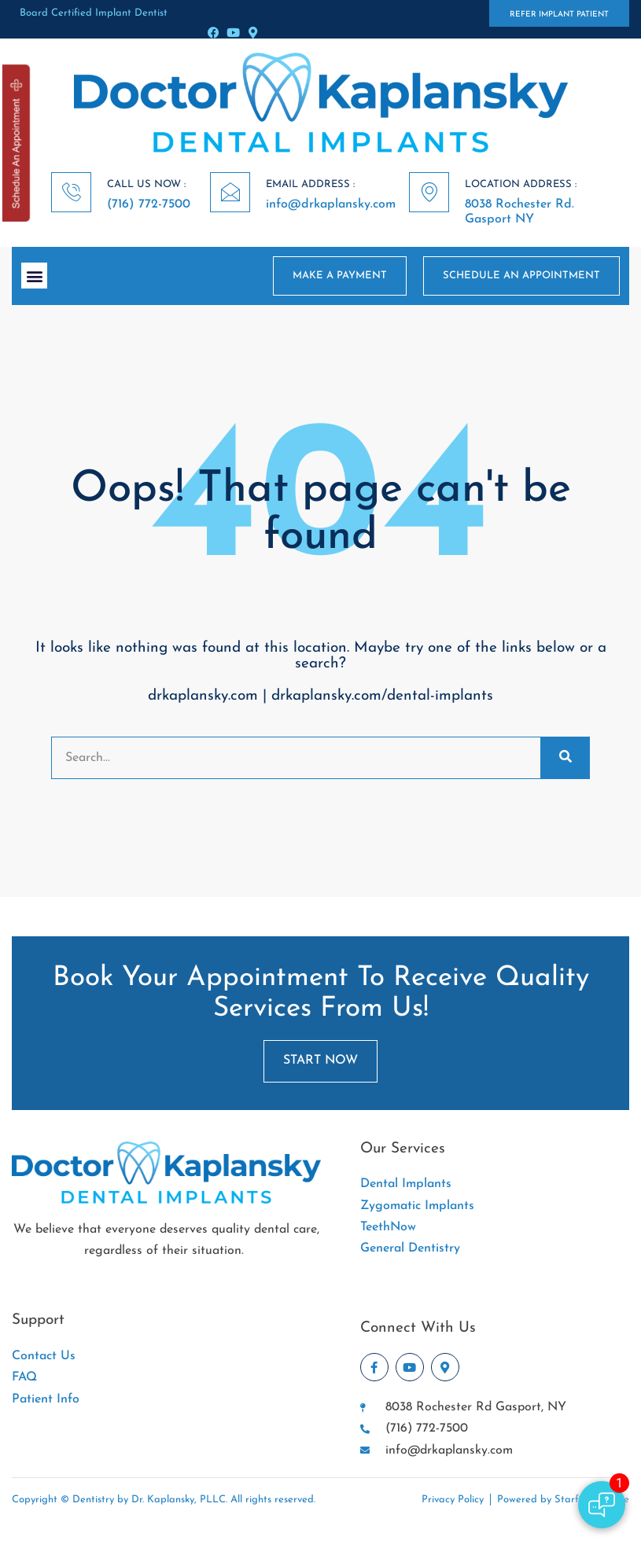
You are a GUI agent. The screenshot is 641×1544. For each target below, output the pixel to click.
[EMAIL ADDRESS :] (230, 192)
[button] (34, 276)
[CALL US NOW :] (71, 192)
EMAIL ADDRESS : (310, 184)
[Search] (564, 757)
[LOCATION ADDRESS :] (429, 192)
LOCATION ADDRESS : (521, 184)
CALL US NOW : (146, 184)
